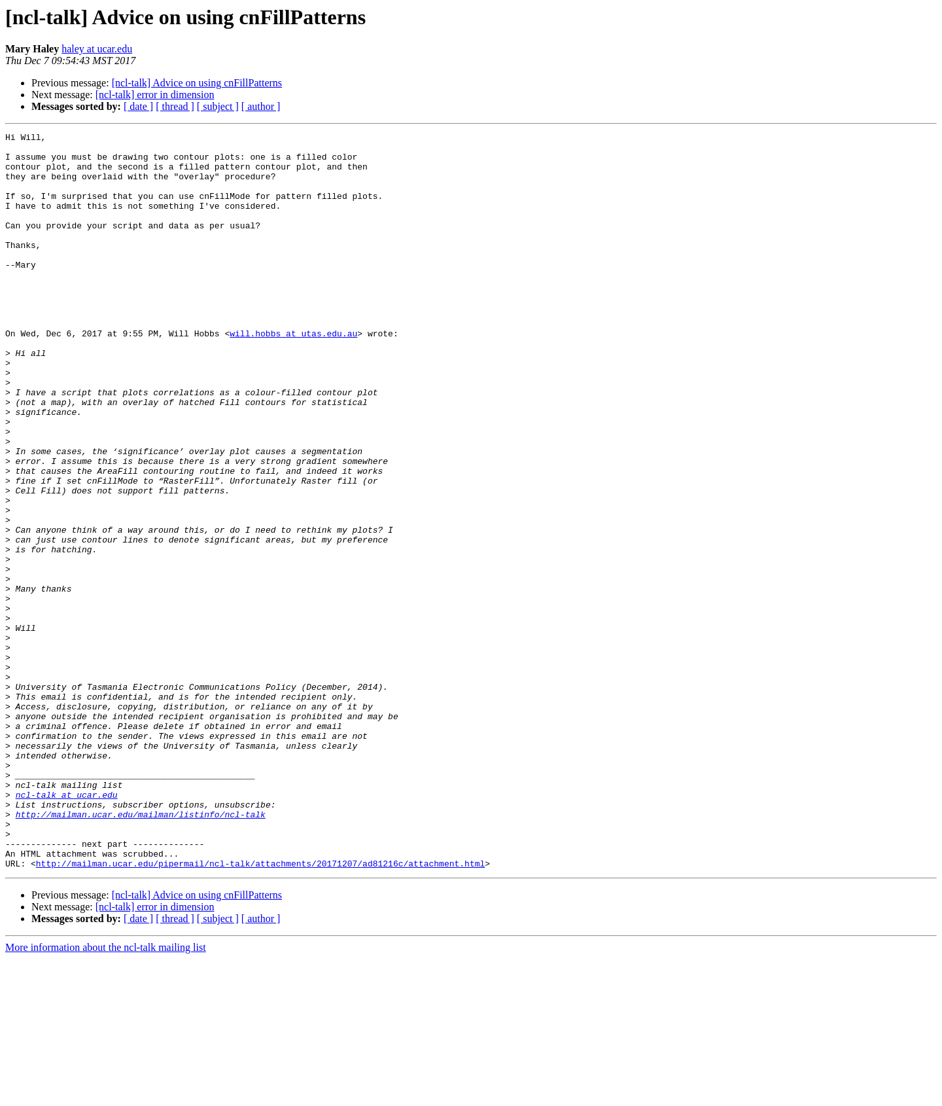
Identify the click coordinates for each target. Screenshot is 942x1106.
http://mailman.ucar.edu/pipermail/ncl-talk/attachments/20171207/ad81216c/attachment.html (260, 1010)
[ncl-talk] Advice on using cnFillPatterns (197, 82)
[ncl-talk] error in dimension (155, 94)
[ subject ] (218, 106)
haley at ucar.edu (96, 48)
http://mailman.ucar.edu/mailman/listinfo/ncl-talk (141, 951)
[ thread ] (175, 106)
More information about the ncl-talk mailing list (105, 1094)
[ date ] (138, 106)
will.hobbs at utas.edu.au (293, 374)
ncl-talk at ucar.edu (67, 928)
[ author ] (261, 106)
